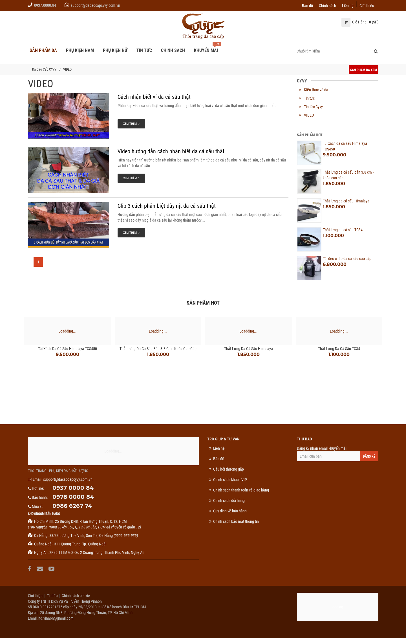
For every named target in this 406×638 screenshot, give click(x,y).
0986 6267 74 (72, 505)
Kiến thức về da (316, 90)
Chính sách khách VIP (230, 479)
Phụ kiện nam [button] (80, 50)
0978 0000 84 (73, 496)
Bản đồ (307, 5)
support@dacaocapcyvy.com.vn (95, 5)
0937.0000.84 (45, 5)
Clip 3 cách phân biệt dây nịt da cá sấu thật (167, 205)
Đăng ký (369, 456)
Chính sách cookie (76, 595)
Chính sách (327, 5)
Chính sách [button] (173, 50)
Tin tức (309, 98)
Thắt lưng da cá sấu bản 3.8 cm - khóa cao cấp (158, 348)
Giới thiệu (366, 5)
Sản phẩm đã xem (363, 70)
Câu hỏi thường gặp (228, 469)
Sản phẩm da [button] (43, 50)
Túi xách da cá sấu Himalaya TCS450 (67, 348)
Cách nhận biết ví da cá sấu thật (154, 96)
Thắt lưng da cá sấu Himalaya (346, 201)
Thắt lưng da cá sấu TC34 (343, 230)
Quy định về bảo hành (230, 511)
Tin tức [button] (144, 50)
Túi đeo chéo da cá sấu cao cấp (347, 258)
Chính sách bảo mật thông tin (236, 521)
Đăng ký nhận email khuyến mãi (337, 453)
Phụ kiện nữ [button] (115, 50)
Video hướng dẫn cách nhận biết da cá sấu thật (171, 151)
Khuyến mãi (206, 50)
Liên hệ (348, 5)
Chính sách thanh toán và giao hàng (241, 490)
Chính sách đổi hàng (229, 500)
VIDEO (67, 69)
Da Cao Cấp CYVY (44, 69)
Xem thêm (131, 124)
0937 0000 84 (73, 487)
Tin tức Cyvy (313, 106)
